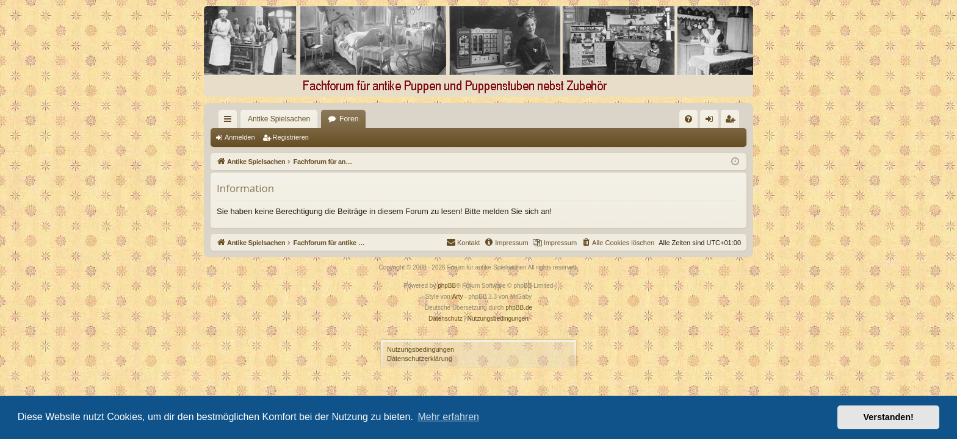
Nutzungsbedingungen (420, 349)
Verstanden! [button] (889, 417)
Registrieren (291, 137)
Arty (457, 296)
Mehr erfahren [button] (448, 417)
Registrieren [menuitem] (732, 121)
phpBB (447, 285)
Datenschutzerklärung (419, 358)
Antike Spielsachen (257, 119)
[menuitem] (563, 119)
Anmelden (240, 137)
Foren (326, 119)
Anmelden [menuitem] (712, 121)
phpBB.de (518, 307)
